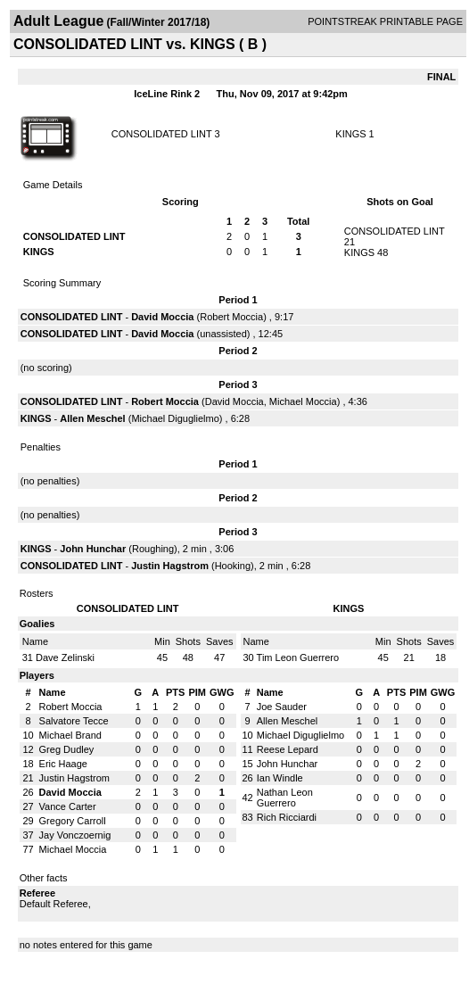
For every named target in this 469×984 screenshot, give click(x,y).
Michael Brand (70, 735)
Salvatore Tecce (74, 720)
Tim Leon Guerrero (298, 657)
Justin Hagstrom (170, 565)
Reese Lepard (287, 749)
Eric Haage (63, 763)
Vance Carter (67, 806)
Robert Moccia (231, 316)
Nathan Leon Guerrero (285, 797)
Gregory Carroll (72, 820)
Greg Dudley (67, 749)
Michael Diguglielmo (174, 418)
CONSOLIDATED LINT (161, 133)
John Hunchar (93, 548)
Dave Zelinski (65, 657)
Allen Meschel (92, 418)
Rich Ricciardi (287, 817)
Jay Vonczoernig (75, 835)
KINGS (350, 133)
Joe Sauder (282, 706)
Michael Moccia (303, 401)
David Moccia (162, 316)
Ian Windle (280, 778)
